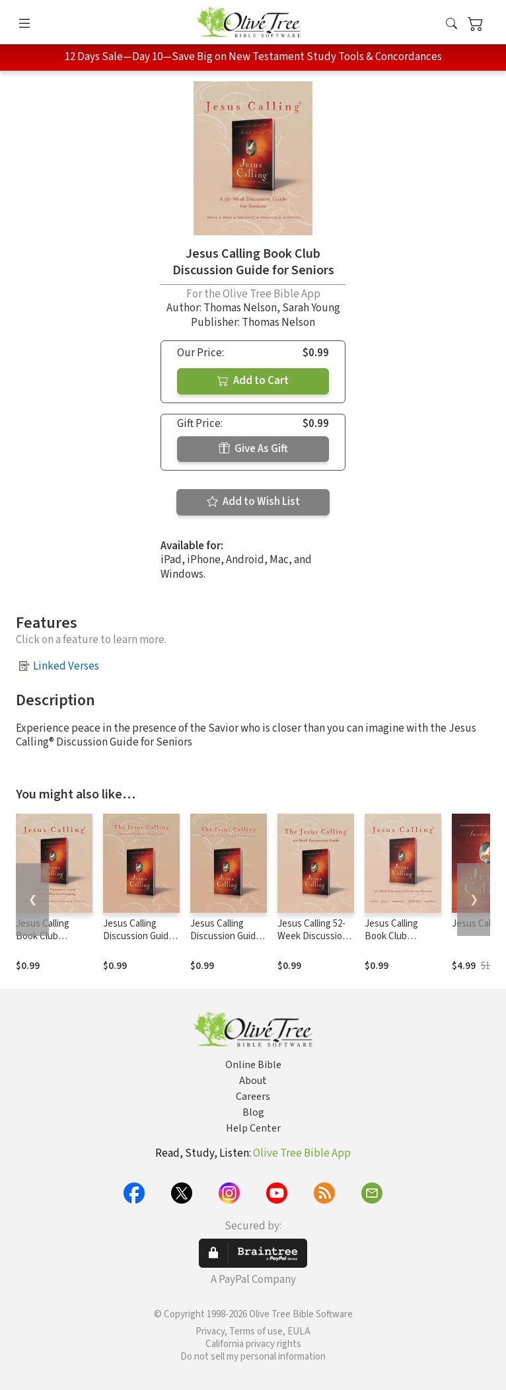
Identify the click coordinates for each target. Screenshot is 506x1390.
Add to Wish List (253, 502)
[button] (451, 25)
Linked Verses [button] (66, 666)
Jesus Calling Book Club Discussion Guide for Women (400, 942)
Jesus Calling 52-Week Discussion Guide (312, 936)
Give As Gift (253, 449)
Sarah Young (311, 308)
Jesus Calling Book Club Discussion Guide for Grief (51, 942)
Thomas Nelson (240, 308)
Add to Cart (253, 381)
